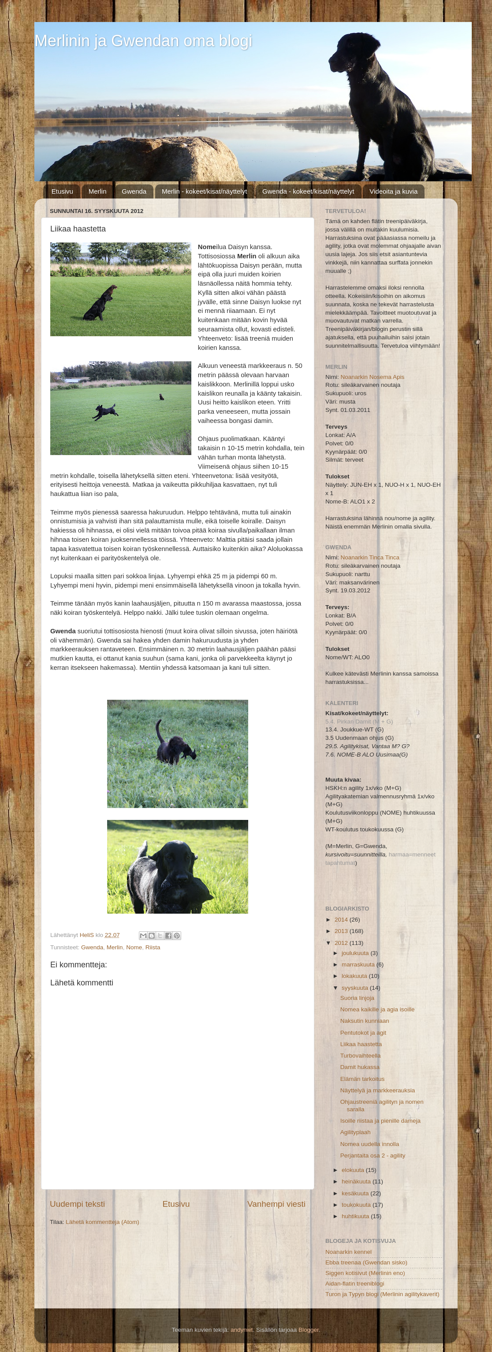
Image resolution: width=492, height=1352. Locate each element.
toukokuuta (357, 1204)
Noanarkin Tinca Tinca (370, 557)
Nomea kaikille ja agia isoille (377, 1009)
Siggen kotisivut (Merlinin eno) (365, 1273)
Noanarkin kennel (348, 1252)
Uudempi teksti (77, 1204)
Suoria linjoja (357, 998)
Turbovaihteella (360, 1055)
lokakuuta (355, 976)
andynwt (242, 1329)
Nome (134, 947)
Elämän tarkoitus (362, 1079)
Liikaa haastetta (361, 1044)
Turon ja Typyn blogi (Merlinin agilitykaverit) (382, 1294)
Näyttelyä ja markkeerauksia (377, 1090)
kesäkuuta (356, 1193)
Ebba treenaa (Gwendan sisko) (366, 1262)
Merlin (98, 191)
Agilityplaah (355, 1132)
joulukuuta (356, 953)
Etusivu (62, 191)
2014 (342, 919)
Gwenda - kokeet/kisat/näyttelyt (308, 191)
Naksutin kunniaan (364, 1021)
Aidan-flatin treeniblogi (354, 1283)
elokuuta (354, 1170)
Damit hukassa (360, 1067)
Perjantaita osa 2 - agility (373, 1155)
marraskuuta (359, 964)
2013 (342, 931)
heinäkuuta (357, 1181)
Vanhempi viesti (276, 1204)
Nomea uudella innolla (369, 1144)
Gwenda (134, 191)
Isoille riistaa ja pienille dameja (380, 1120)
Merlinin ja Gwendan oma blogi (143, 41)
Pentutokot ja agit (363, 1032)
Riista (152, 947)
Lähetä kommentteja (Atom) (102, 1222)
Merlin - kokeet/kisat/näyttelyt (204, 191)
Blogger (308, 1329)
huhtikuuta (356, 1216)
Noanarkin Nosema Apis (373, 377)
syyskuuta (356, 988)
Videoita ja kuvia (393, 191)
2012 (342, 943)
